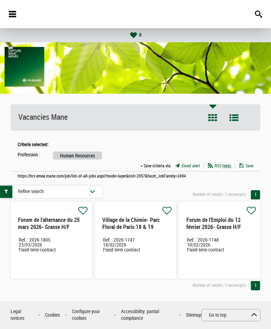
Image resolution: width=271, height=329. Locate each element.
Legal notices (17, 315)
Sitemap (193, 315)
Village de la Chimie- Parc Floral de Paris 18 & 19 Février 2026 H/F (131, 227)
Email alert (191, 165)
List (234, 118)
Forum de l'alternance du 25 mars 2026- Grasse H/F (49, 223)
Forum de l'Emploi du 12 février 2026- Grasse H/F (213, 223)
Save (249, 165)
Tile (212, 118)
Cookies (52, 315)
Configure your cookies (86, 315)
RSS (223, 165)
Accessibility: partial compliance (140, 315)
